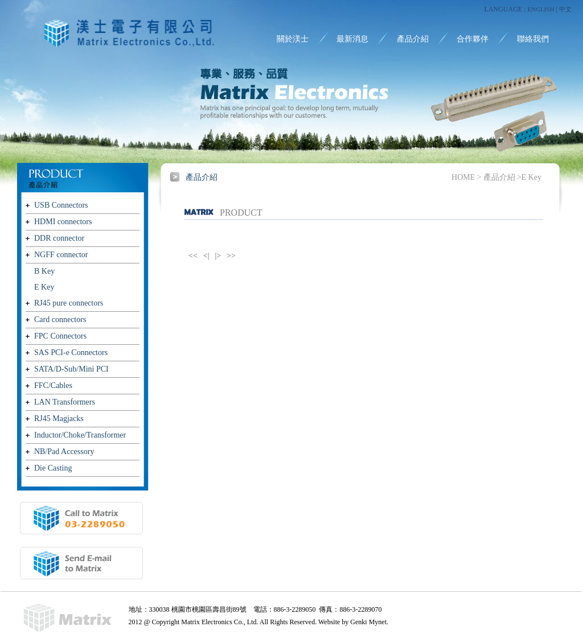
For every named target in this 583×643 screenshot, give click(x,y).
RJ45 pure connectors (68, 303)
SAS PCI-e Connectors (71, 352)
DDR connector (59, 238)
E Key (44, 287)
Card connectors (60, 319)
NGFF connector (61, 254)
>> (231, 256)
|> (218, 256)
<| (206, 256)
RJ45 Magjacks (59, 418)
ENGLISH (541, 9)
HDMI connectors (63, 221)
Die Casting (53, 468)
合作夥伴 (472, 39)
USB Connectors (61, 205)
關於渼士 (293, 39)
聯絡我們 (533, 39)
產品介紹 (413, 39)
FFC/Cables (53, 385)
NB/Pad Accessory (64, 451)
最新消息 (352, 39)
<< (193, 256)
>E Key (529, 177)
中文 (565, 9)
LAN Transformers (64, 402)
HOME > (466, 177)
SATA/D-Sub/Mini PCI (71, 369)
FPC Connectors (60, 336)
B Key (44, 271)
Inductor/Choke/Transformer (80, 435)
